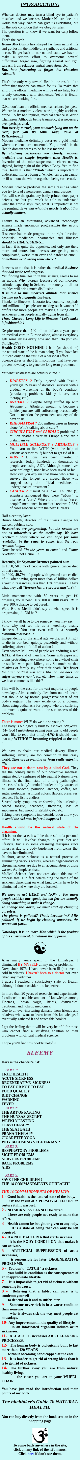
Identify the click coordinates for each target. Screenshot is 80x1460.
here (31, 1454)
